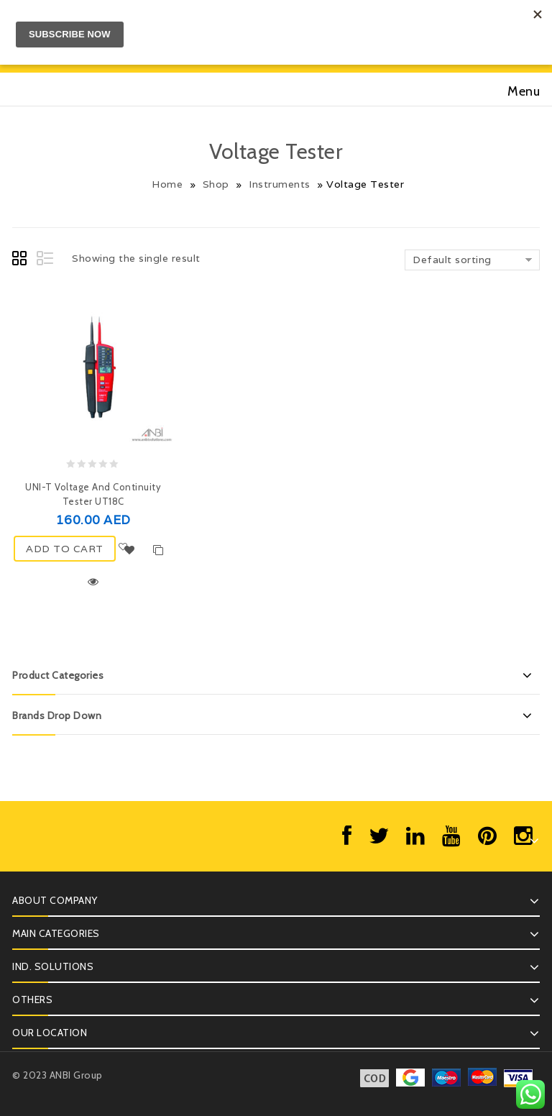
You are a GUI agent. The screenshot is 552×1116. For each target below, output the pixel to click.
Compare (158, 550)
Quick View (93, 581)
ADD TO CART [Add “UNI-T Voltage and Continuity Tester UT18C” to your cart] (65, 548)
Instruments (279, 184)
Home (167, 184)
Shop (216, 184)
